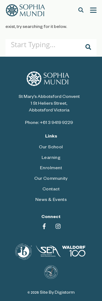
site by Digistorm (57, 293)
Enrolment (51, 168)
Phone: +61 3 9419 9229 (49, 123)
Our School (51, 147)
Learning (51, 158)
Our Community (51, 179)
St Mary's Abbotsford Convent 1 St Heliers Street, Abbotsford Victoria (49, 104)
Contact (51, 189)
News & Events (51, 200)
